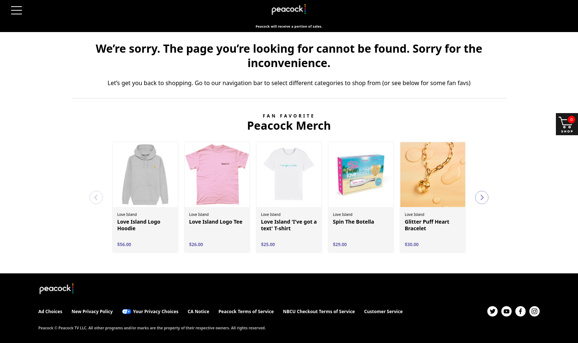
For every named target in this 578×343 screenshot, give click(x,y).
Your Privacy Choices (155, 311)
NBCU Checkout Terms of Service (319, 311)
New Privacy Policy (92, 311)
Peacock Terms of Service (246, 311)
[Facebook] (520, 311)
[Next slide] (481, 197)
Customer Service (383, 311)
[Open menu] (16, 10)
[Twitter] (492, 311)
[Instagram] (534, 311)
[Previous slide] (96, 197)
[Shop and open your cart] (567, 124)
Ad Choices (50, 311)
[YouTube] (506, 311)
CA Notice (198, 311)
